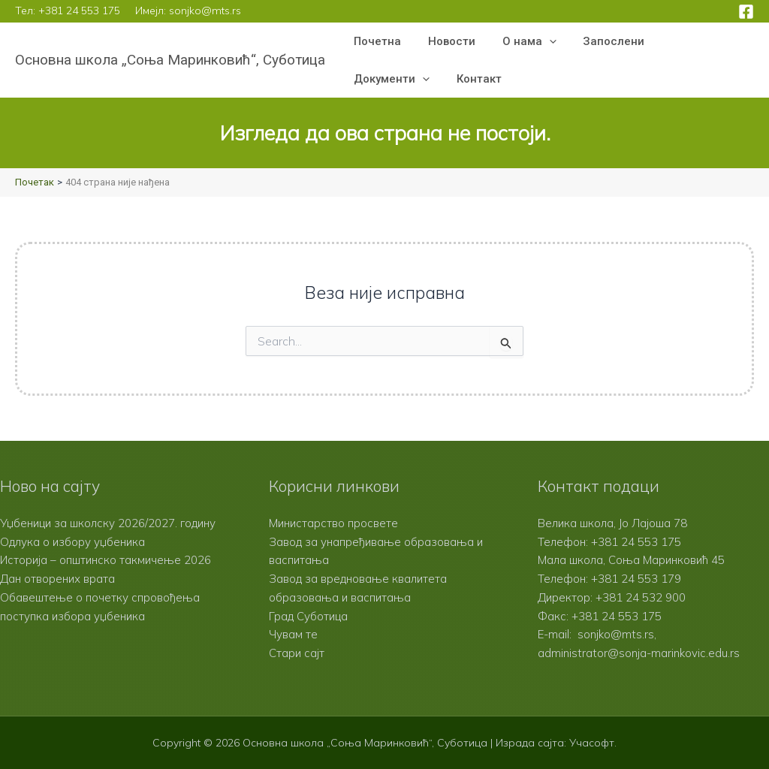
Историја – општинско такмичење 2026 (105, 560)
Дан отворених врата (57, 578)
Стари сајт (296, 653)
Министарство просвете (333, 523)
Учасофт (591, 742)
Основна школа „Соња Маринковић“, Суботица (170, 59)
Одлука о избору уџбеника (72, 542)
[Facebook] (746, 12)
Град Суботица (308, 616)
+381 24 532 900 (641, 597)
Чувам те (293, 634)
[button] (538, 41)
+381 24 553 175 (79, 10)
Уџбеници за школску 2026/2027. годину (108, 523)
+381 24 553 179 (636, 578)
